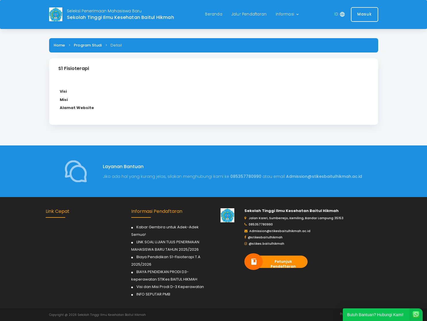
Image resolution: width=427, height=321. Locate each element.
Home (59, 45)
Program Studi (88, 45)
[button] (287, 14)
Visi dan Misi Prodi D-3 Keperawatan (170, 286)
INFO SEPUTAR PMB (153, 294)
